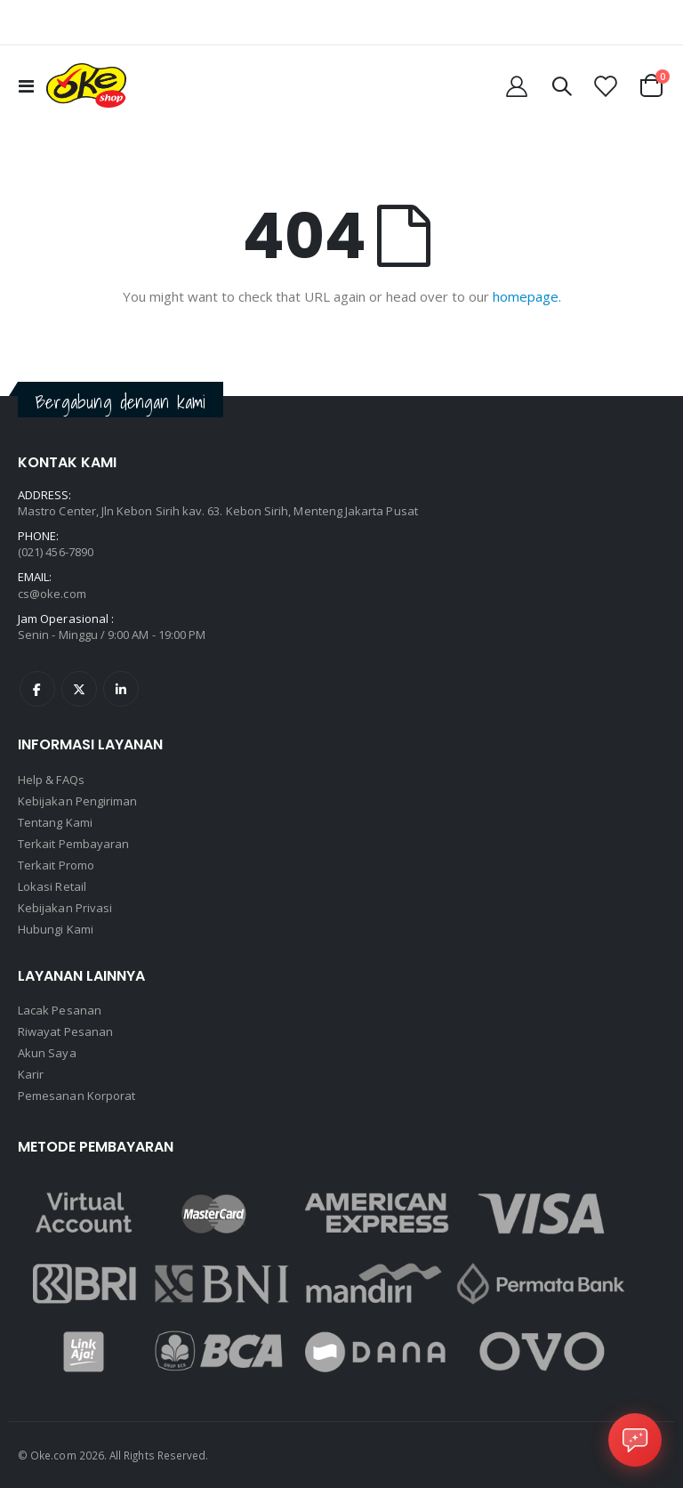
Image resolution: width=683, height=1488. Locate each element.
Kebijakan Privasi (65, 908)
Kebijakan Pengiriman (77, 801)
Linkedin (121, 689)
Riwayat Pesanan (65, 1031)
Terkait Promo (56, 865)
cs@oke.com (52, 594)
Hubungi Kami (55, 929)
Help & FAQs (51, 780)
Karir (31, 1074)
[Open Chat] (635, 1440)
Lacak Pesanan (59, 1010)
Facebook (37, 689)
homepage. (527, 296)
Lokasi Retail (52, 886)
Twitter (79, 689)
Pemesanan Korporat (76, 1096)
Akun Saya (47, 1053)
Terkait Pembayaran (73, 844)
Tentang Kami (55, 822)
